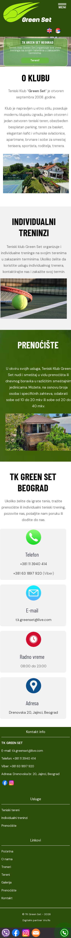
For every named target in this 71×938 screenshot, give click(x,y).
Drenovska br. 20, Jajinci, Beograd (36, 774)
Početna (7, 851)
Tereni (5, 875)
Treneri (6, 867)
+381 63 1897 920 (21, 573)
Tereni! (34, 60)
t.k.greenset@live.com (27, 620)
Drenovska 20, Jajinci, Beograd (26, 712)
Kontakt (6, 898)
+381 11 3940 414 (26, 564)
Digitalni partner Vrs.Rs (36, 920)
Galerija (6, 882)
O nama (6, 859)
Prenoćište (8, 890)
